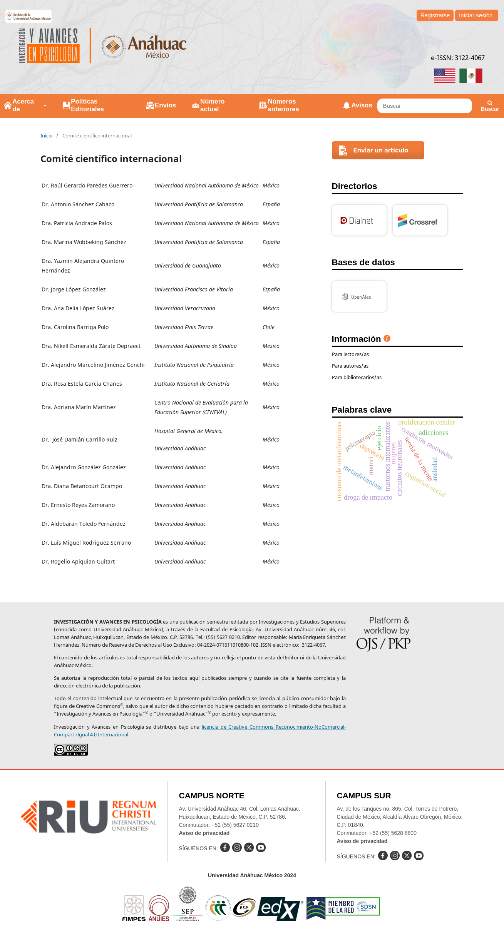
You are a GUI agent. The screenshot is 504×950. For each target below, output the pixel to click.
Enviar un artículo (381, 150)
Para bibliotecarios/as (357, 377)
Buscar (490, 106)
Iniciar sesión (476, 15)
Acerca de (23, 105)
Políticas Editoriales (87, 105)
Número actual (212, 105)
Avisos (362, 105)
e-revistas (29, 16)
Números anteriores (283, 105)
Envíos (165, 105)
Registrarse (435, 15)
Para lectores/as (350, 354)
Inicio (46, 135)
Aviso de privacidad (204, 833)
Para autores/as (350, 365)
